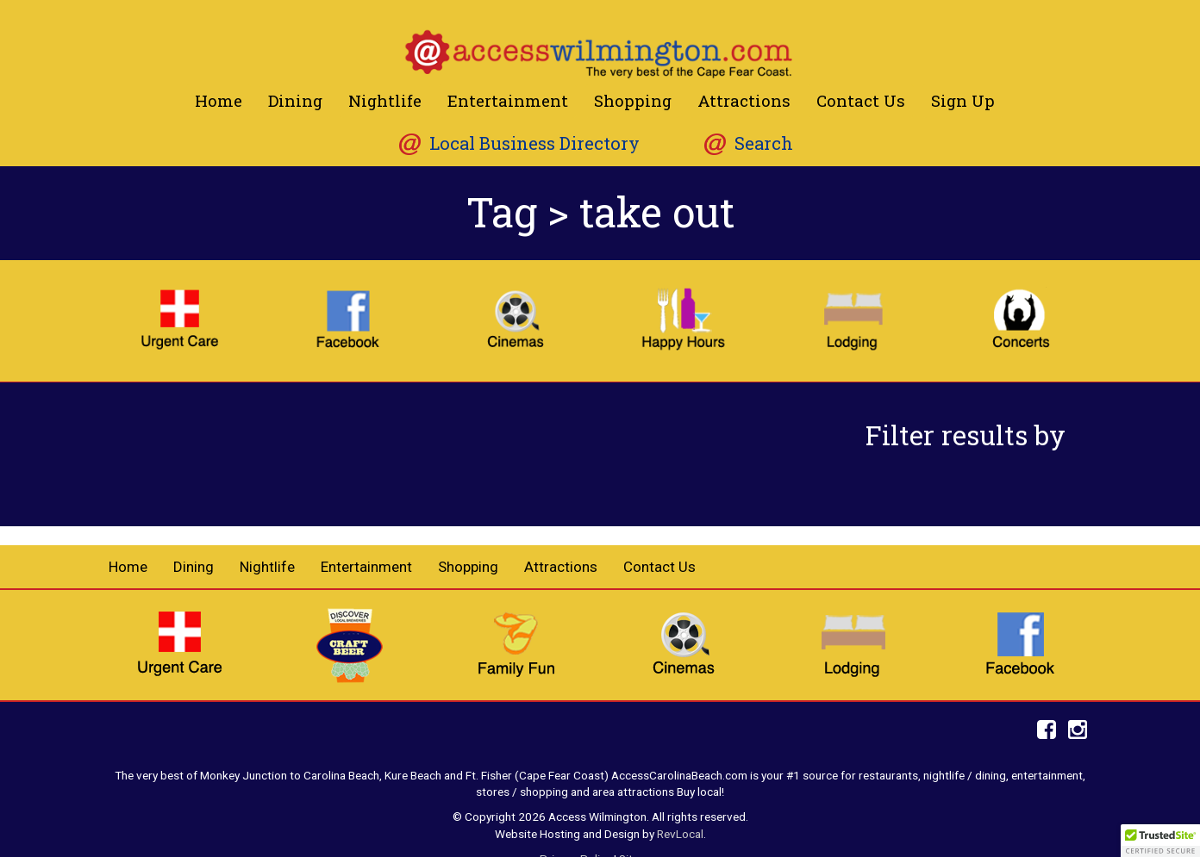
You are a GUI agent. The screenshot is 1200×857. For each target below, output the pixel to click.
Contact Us (860, 100)
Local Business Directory (534, 143)
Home (218, 100)
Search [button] (763, 143)
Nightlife (385, 100)
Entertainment (507, 100)
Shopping (633, 100)
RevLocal (680, 834)
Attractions (744, 100)
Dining (295, 100)
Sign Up (963, 100)
